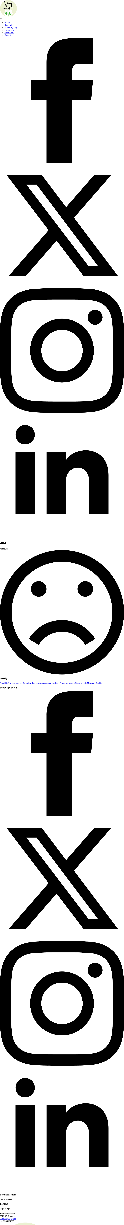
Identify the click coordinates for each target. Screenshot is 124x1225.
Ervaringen (9, 30)
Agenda (19, 683)
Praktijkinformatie (8, 683)
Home (7, 22)
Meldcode (91, 683)
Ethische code (81, 683)
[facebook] (62, 162)
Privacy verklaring (67, 683)
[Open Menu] (1, 18)
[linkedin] (62, 537)
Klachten (56, 683)
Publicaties (9, 32)
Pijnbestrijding (10, 27)
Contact (7, 35)
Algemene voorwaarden (41, 683)
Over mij (8, 25)
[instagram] (62, 412)
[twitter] (62, 287)
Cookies (99, 683)
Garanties (27, 683)
